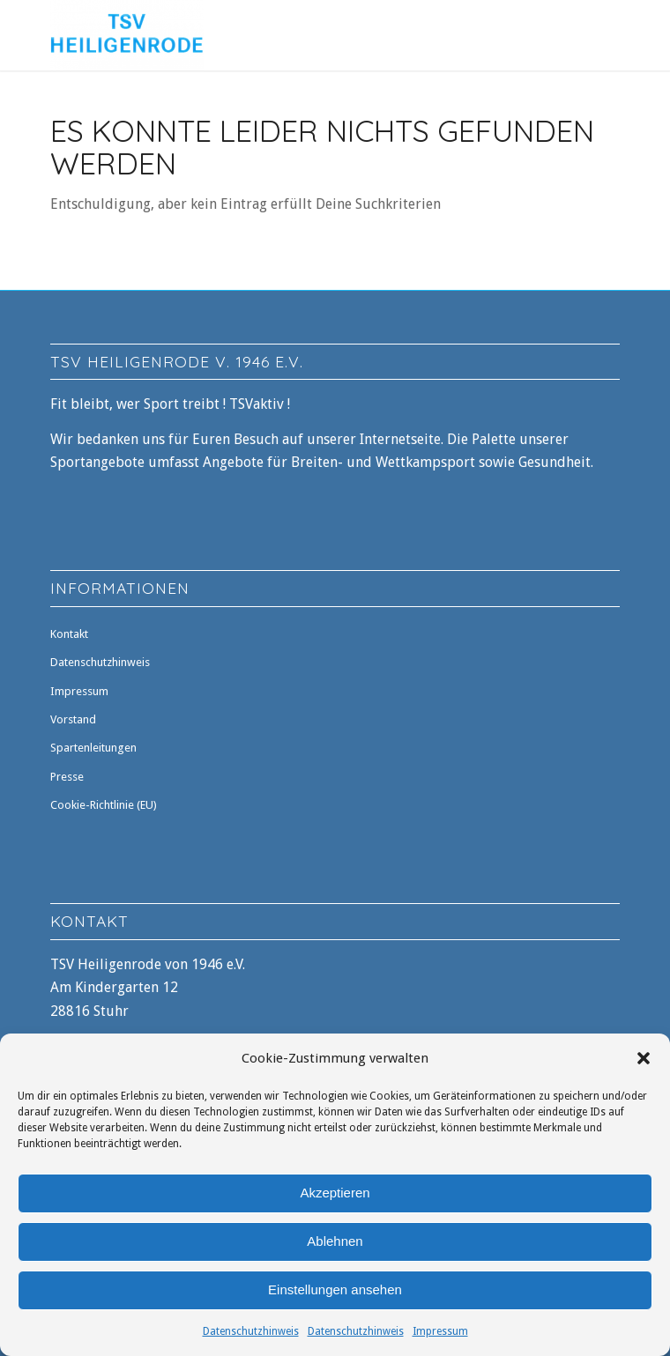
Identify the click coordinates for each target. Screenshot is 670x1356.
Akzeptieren (334, 1192)
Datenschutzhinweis (251, 1331)
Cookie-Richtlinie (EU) (103, 804)
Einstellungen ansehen (335, 1289)
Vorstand (73, 719)
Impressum (440, 1331)
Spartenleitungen (93, 747)
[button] (643, 1058)
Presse (67, 776)
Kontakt (69, 634)
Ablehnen (334, 1241)
